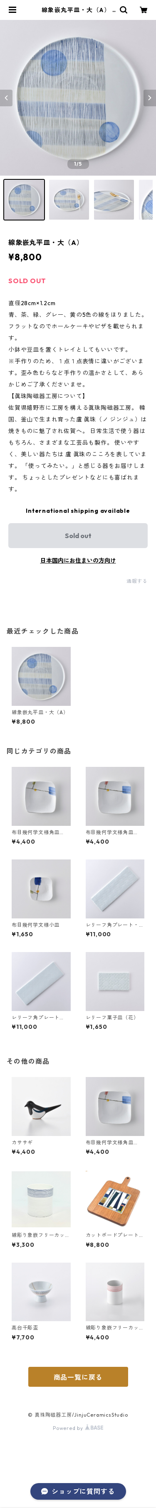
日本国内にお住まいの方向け (78, 560)
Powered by (78, 1428)
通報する (137, 581)
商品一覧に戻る (78, 1377)
